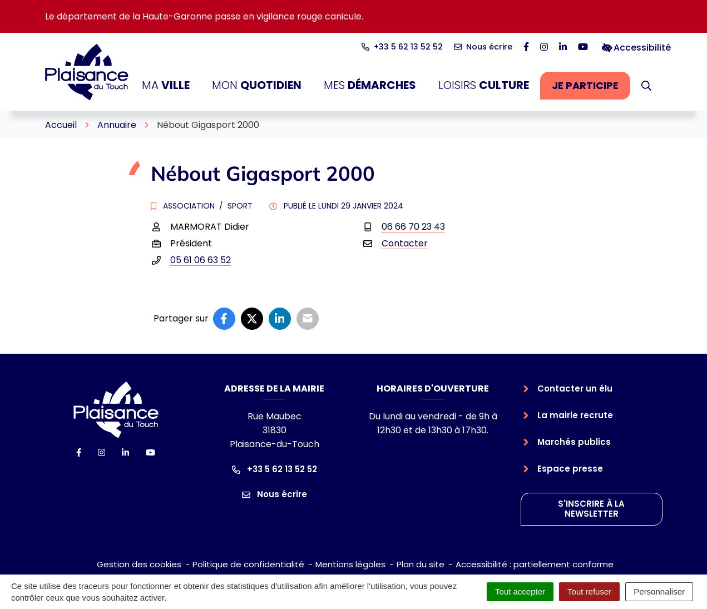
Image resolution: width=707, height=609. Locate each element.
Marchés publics (574, 442)
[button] (646, 85)
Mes (370, 85)
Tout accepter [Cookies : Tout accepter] (520, 591)
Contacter (405, 243)
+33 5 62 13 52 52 (274, 469)
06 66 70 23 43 (413, 226)
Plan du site (420, 564)
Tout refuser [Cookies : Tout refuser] (589, 591)
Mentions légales (350, 564)
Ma (166, 85)
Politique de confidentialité (248, 564)
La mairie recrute (575, 415)
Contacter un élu (574, 388)
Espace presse (570, 468)
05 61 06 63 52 (200, 260)
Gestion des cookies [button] (139, 564)
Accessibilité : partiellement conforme (535, 564)
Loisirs (483, 85)
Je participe (591, 88)
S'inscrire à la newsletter (591, 509)
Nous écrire (274, 494)
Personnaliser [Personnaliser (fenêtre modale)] (659, 591)
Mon (256, 85)
